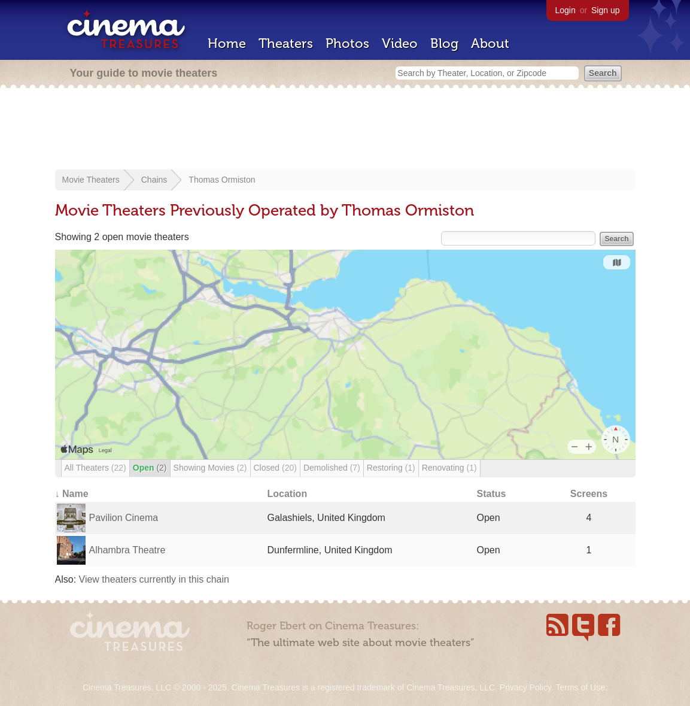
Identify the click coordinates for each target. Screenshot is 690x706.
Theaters (286, 43)
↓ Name (72, 494)
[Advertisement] (345, 130)
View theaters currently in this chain (154, 579)
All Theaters (95, 467)
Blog (444, 43)
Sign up (605, 10)
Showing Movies (210, 467)
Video (400, 43)
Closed (275, 467)
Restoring (391, 467)
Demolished (331, 467)
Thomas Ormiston (222, 179)
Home (227, 43)
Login (565, 10)
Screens (588, 494)
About (490, 43)
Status (491, 494)
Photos (347, 43)
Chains (154, 179)
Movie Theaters (91, 179)
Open (150, 467)
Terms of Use (579, 687)
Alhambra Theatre (127, 550)
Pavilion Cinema (124, 518)
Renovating (449, 467)
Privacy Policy (525, 687)
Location (288, 494)
